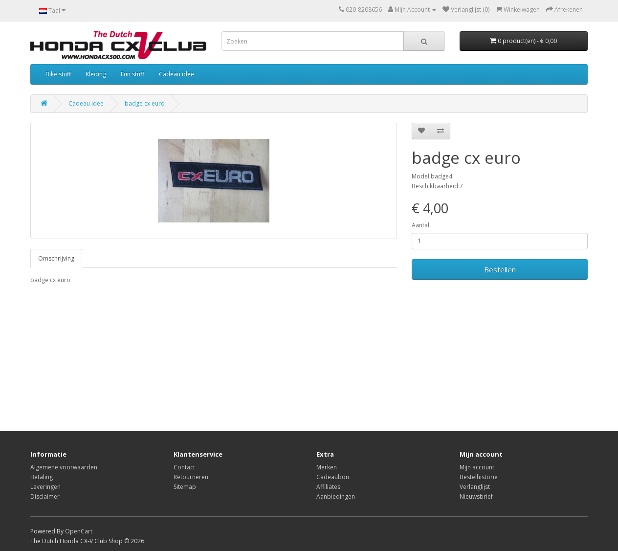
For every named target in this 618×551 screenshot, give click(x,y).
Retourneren (191, 477)
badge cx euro (145, 103)
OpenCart (78, 531)
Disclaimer (45, 496)
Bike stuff (58, 74)
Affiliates (328, 487)
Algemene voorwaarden (63, 467)
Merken (326, 467)
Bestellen (500, 269)
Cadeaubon (332, 477)
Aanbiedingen (335, 496)
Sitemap (185, 487)
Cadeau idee (176, 74)
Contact (184, 467)
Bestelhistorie (479, 477)
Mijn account (477, 467)
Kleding (96, 74)
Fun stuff (132, 74)
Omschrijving (56, 258)
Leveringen (45, 487)
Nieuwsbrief (476, 496)
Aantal (420, 225)
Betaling (41, 477)
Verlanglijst (475, 487)
